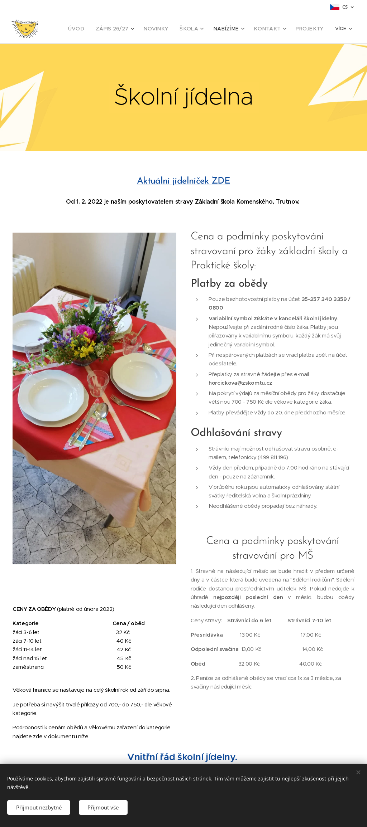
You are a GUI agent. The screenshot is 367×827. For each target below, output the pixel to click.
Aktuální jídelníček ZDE (183, 181)
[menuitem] (93, 29)
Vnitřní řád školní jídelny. (183, 757)
